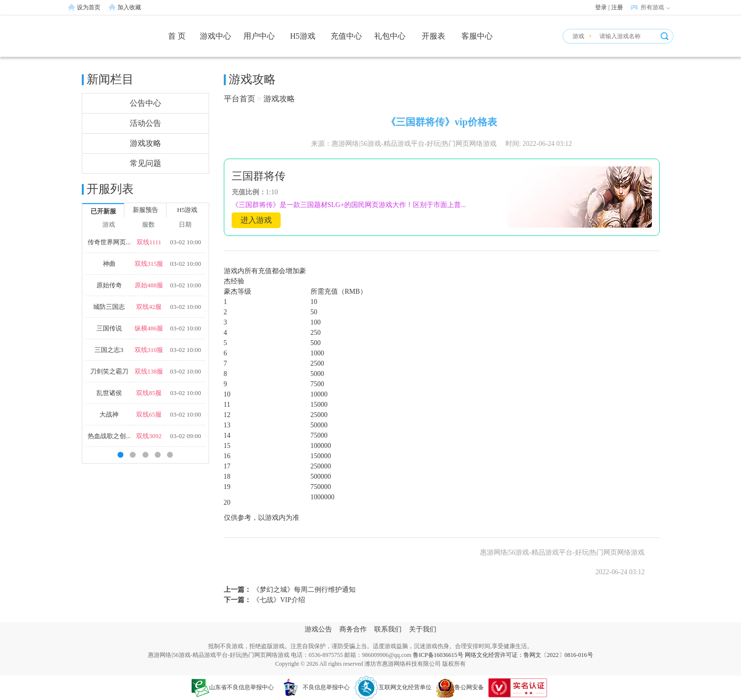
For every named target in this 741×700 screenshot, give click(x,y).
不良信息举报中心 (314, 687)
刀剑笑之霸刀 (109, 371)
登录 (601, 7)
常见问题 (145, 163)
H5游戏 (302, 36)
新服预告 (145, 209)
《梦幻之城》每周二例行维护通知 (303, 589)
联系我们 (388, 629)
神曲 (109, 263)
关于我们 (422, 629)
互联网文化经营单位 (392, 687)
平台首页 (239, 98)
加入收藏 (129, 7)
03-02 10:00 (185, 242)
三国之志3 (109, 349)
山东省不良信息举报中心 (232, 687)
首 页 (177, 36)
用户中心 (259, 36)
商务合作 (353, 629)
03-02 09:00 (185, 436)
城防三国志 (109, 306)
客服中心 (477, 36)
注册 (617, 7)
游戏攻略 (145, 143)
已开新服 (103, 211)
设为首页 (88, 7)
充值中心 (346, 36)
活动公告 (145, 123)
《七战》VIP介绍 (278, 600)
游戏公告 (318, 629)
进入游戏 (256, 220)
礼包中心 (390, 36)
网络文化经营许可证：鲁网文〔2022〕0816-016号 (529, 655)
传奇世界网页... (109, 242)
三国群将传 (259, 176)
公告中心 (145, 103)
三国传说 (109, 328)
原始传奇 (109, 285)
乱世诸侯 (109, 393)
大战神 (109, 414)
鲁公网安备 (460, 687)
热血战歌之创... (109, 436)
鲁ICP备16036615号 (438, 655)
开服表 (433, 36)
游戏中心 (215, 36)
